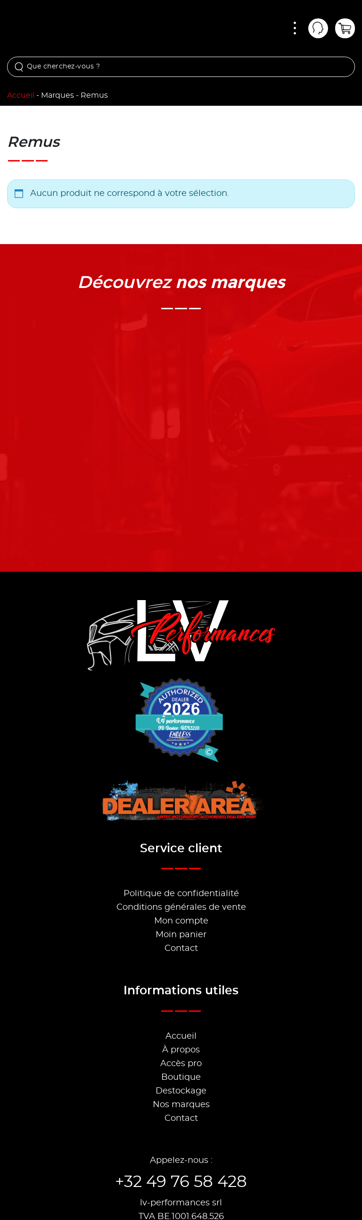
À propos (181, 1050)
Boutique (181, 1077)
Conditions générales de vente (181, 907)
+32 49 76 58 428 (181, 1182)
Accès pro (181, 1063)
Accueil (20, 95)
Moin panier (181, 935)
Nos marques (181, 1105)
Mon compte (181, 921)
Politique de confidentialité (181, 894)
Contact (181, 948)
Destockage (181, 1091)
